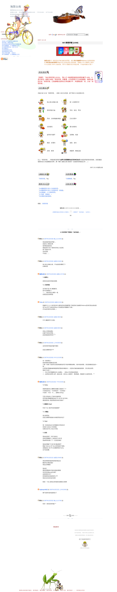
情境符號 (42, 178)
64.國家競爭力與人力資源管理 (48, 188)
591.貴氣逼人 (5, 48)
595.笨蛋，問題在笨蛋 (7, 42)
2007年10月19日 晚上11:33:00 (52, 239)
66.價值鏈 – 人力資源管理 (47, 192)
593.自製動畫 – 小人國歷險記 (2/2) (11, 45)
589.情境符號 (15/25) (7, 51)
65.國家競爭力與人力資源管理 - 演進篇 (51, 190)
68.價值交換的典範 (45, 196)
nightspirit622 (43, 489)
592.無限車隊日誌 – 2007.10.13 (10, 47)
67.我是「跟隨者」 (45, 194)
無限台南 (15, 6)
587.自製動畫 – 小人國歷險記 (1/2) (11, 54)
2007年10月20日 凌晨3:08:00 (52, 328)
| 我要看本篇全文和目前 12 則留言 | (60, 212)
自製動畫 (69, 178)
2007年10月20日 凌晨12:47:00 (55, 274)
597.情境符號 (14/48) (70, 43)
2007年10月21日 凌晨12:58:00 (52, 457)
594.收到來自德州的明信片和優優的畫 (11, 44)
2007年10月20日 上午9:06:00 (52, 342)
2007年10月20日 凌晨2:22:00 (53, 302)
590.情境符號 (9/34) (7, 50)
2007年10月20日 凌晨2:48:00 (52, 317)
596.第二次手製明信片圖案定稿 (10, 41)
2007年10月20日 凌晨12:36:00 (52, 261)
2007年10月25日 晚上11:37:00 (52, 500)
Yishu (41, 302)
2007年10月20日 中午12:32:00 (52, 357)
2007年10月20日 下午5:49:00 (55, 382)
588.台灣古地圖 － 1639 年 (9, 53)
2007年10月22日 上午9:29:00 (58, 489)
